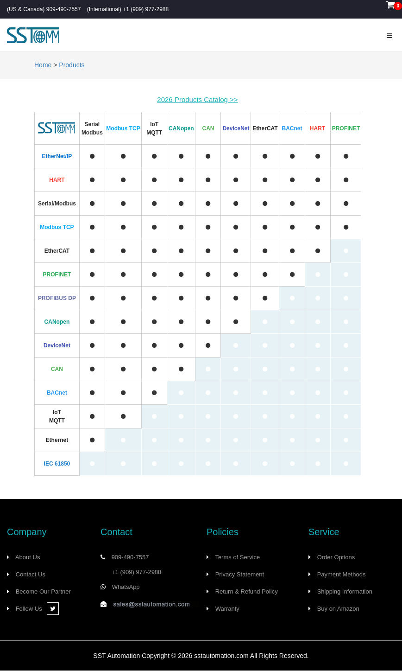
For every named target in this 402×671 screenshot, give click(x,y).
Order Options (336, 557)
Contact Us (30, 574)
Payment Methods (341, 574)
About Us (27, 557)
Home (42, 65)
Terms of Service (237, 557)
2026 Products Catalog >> (197, 99)
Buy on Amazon (338, 608)
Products (71, 65)
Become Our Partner (43, 591)
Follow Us (37, 608)
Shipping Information (344, 591)
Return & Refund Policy (246, 591)
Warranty (227, 608)
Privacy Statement (239, 574)
